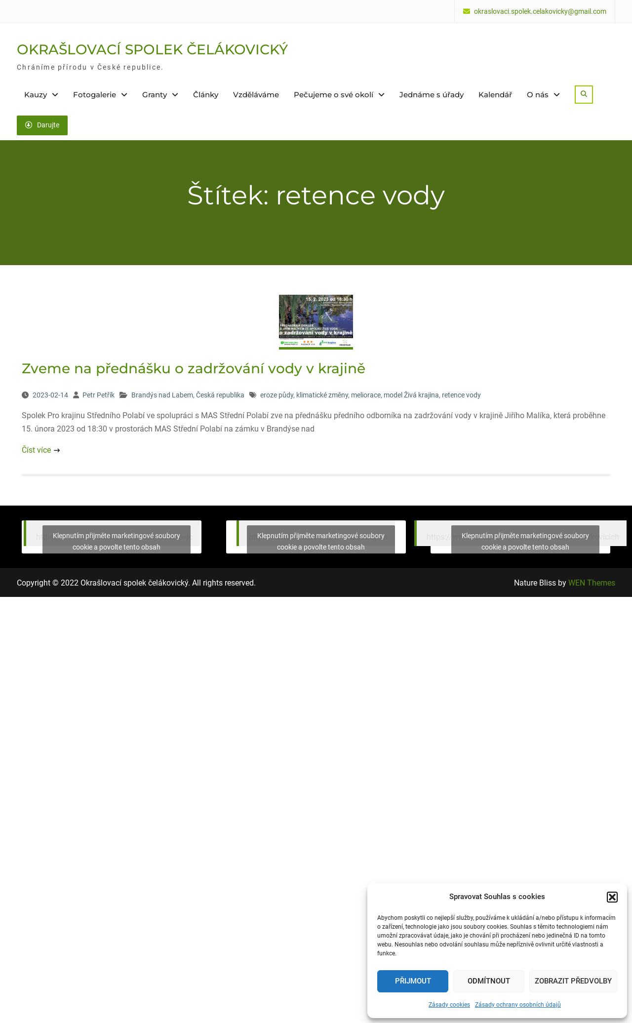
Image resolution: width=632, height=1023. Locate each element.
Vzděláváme (256, 94)
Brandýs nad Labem (162, 395)
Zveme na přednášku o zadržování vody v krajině (193, 368)
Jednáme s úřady (431, 94)
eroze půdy (276, 395)
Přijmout (413, 981)
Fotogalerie (94, 94)
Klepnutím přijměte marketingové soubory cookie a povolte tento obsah (116, 541)
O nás (538, 94)
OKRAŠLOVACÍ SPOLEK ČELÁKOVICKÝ (152, 49)
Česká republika (220, 395)
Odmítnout (489, 981)
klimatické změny (322, 395)
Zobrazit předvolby (573, 981)
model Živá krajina (411, 395)
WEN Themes (591, 583)
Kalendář (495, 94)
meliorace (366, 395)
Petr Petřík (98, 395)
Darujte (42, 125)
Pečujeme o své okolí (333, 94)
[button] (612, 897)
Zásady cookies (449, 1004)
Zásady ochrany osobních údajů (518, 1004)
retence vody (461, 395)
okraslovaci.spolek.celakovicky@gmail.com (540, 11)
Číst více (36, 450)
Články (205, 94)
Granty (154, 94)
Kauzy (35, 94)
